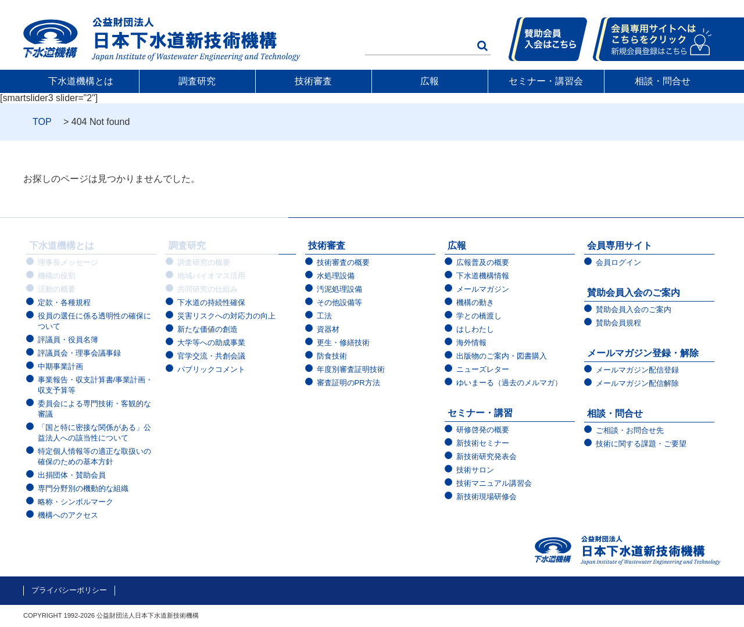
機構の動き (475, 302)
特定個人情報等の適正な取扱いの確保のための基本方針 (94, 456)
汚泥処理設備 (339, 289)
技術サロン (475, 469)
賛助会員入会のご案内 (633, 293)
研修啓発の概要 (482, 429)
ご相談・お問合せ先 (630, 430)
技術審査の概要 (343, 262)
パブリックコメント (211, 369)
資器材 (328, 329)
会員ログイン (618, 262)
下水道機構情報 (482, 275)
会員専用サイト (619, 245)
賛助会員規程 (618, 322)
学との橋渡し (479, 315)
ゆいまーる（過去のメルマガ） (509, 382)
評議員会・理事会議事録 (79, 353)
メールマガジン (482, 289)
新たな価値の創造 (207, 329)
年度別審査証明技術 (351, 369)
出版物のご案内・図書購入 (501, 356)
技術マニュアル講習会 (494, 483)
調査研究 (197, 81)
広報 (430, 81)
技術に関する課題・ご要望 (641, 443)
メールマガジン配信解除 (637, 383)
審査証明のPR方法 (348, 382)
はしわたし (475, 329)
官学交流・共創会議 (211, 356)
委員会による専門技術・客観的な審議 (94, 408)
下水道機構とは (81, 81)
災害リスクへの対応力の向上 (226, 315)
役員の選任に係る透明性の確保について (94, 321)
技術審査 (313, 81)
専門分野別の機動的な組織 (83, 488)
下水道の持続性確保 (211, 302)
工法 (324, 315)
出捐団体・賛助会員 (72, 475)
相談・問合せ (663, 81)
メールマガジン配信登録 (637, 370)
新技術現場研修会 (486, 496)
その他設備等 (339, 302)
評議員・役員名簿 (68, 339)
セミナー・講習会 (546, 81)
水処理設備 (336, 275)
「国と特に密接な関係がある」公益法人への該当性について (94, 432)
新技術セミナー (482, 443)
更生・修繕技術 (343, 342)
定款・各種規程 (64, 302)
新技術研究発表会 (486, 456)
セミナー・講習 (480, 413)
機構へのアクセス (68, 515)
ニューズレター (482, 369)
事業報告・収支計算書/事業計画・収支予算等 (95, 385)
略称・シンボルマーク (75, 501)
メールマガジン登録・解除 (643, 353)
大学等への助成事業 (211, 342)
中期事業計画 (60, 366)
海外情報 (471, 342)
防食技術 (332, 356)
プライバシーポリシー (69, 590)
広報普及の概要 (482, 262)
